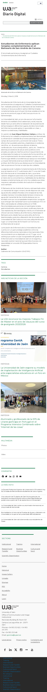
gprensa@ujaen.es (14, 635)
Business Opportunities (21, 550)
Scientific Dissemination (10, 556)
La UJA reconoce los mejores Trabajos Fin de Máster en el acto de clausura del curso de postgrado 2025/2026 (23, 322)
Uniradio (5, 578)
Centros (4, 267)
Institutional (6, 544)
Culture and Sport (35, 550)
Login (4, 599)
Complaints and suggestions (37, 641)
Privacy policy (21, 640)
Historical (5, 570)
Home (2, 34)
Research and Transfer (7, 550)
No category (7, 674)
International (35, 544)
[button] (23, 79)
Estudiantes (5, 269)
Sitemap (5, 582)
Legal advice (6, 640)
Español (11, 2)
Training (19, 544)
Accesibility (6, 591)
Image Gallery (7, 574)
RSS (3, 586)
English (5, 2)
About (4, 595)
